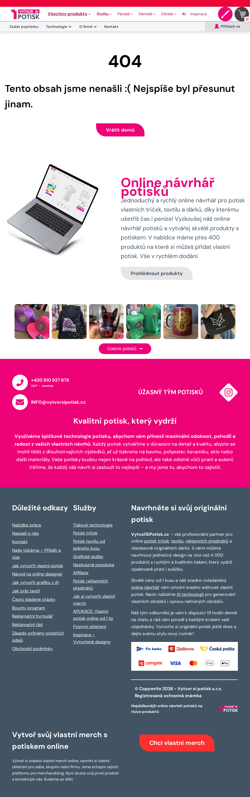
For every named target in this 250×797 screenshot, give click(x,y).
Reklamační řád (27, 625)
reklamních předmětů (206, 541)
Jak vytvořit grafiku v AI (35, 582)
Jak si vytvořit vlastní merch (94, 599)
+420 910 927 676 (50, 380)
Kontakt (111, 26)
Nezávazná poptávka (93, 565)
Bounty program (28, 608)
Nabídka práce (26, 525)
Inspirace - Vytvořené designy (92, 638)
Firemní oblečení (89, 627)
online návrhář (145, 587)
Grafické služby (88, 557)
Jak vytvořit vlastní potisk (37, 566)
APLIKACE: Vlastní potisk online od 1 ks (93, 614)
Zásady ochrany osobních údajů (38, 636)
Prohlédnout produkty (157, 273)
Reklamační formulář (32, 616)
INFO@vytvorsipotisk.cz (58, 402)
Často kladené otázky (33, 599)
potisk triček (156, 541)
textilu (177, 541)
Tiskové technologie (93, 525)
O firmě (88, 26)
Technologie (59, 26)
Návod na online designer (37, 574)
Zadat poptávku (23, 26)
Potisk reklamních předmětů (90, 584)
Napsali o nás (25, 533)
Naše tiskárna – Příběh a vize (36, 553)
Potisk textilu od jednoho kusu (89, 544)
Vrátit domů (120, 130)
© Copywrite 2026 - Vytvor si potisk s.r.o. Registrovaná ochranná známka (179, 692)
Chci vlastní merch (177, 743)
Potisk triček (85, 533)
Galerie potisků (125, 348)
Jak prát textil (26, 591)
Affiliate (80, 573)
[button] (69, 14)
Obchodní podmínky (32, 649)
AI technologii (190, 594)
